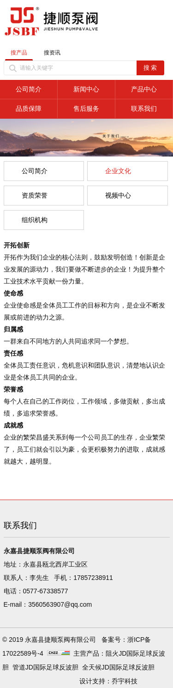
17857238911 (93, 577)
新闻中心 (86, 89)
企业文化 (118, 171)
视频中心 (118, 195)
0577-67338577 (45, 591)
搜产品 (19, 52)
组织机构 (35, 219)
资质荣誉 (35, 195)
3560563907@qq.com (60, 604)
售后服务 (86, 108)
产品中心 (144, 89)
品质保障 (29, 108)
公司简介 (29, 89)
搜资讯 (52, 52)
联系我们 (144, 108)
